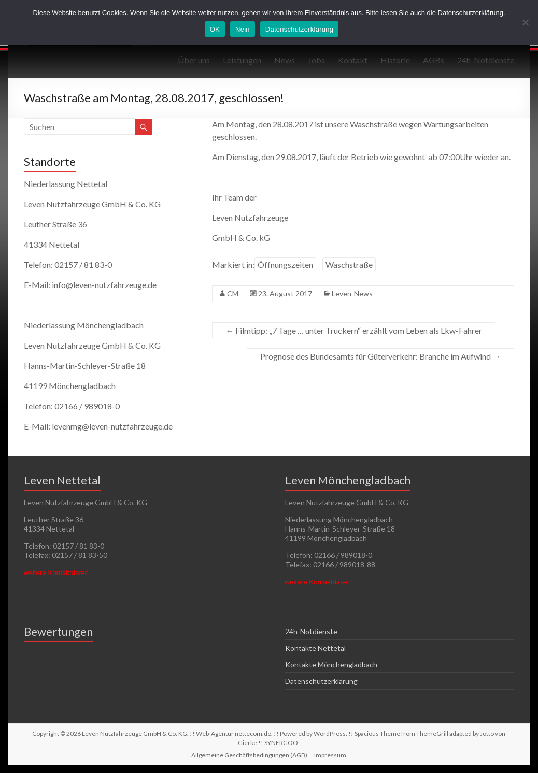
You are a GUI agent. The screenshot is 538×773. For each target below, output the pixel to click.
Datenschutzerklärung (321, 681)
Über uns (194, 60)
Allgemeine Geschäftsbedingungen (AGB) (249, 755)
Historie (395, 60)
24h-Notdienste (485, 60)
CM (232, 293)
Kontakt (352, 60)
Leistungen (242, 60)
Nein (242, 29)
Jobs (316, 60)
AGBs (433, 60)
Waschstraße (349, 264)
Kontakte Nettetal (315, 647)
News (284, 60)
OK (215, 29)
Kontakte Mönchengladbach (331, 664)
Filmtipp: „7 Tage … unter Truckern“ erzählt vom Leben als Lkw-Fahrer (353, 330)
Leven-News (352, 293)
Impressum (330, 755)
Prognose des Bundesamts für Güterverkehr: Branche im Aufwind (380, 356)
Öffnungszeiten (285, 264)
